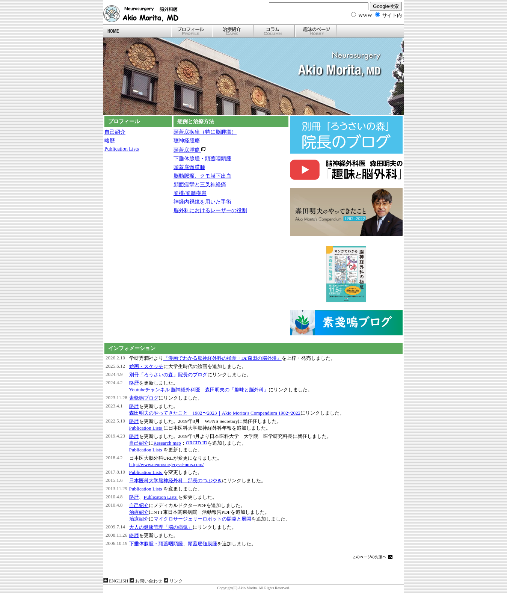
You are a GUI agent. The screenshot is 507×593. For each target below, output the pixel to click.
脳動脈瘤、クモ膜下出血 (202, 176)
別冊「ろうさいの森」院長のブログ (168, 374)
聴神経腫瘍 (187, 140)
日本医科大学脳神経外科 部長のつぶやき (175, 480)
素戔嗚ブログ (143, 398)
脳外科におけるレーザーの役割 (210, 210)
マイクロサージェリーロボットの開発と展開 (202, 519)
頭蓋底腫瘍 (190, 150)
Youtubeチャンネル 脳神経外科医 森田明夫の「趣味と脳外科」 (199, 389)
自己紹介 (114, 132)
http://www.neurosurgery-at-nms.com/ (166, 464)
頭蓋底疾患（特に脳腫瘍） (205, 132)
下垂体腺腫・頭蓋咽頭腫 (202, 158)
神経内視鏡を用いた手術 (202, 202)
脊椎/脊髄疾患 (190, 193)
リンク (173, 581)
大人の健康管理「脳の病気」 (161, 527)
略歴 (109, 140)
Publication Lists (121, 149)
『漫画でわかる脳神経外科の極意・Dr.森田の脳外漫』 (222, 358)
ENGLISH (115, 581)
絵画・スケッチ (146, 366)
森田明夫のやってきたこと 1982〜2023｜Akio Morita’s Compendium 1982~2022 (215, 413)
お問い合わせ (146, 581)
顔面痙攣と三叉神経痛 (200, 184)
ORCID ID (196, 442)
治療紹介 (139, 512)
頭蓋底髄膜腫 (189, 167)
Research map (167, 443)
